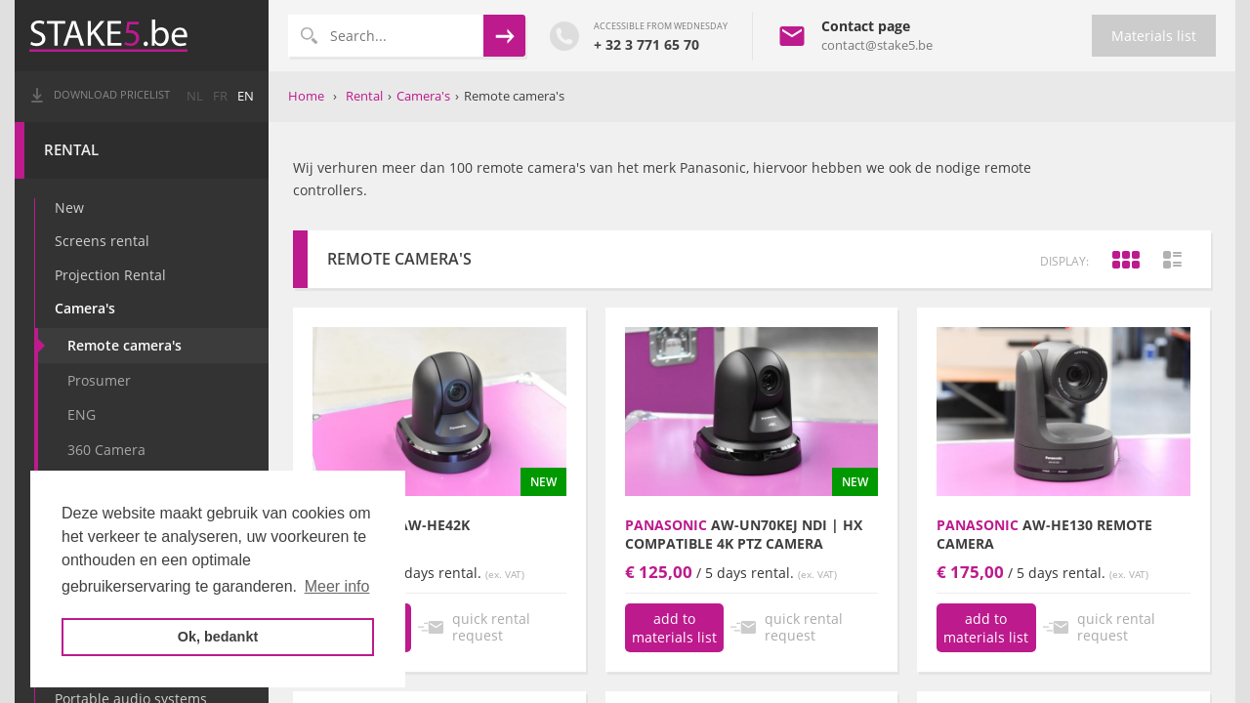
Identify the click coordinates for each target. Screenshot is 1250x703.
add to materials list (674, 627)
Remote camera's (124, 345)
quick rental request (491, 626)
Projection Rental (110, 275)
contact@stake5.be (877, 45)
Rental (71, 150)
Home (306, 95)
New (69, 207)
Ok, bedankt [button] (218, 636)
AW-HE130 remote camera (1044, 534)
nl (195, 96)
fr (220, 96)
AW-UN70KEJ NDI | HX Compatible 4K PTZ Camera (743, 534)
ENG (81, 414)
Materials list (1153, 35)
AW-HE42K (391, 525)
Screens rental (102, 240)
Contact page (865, 26)
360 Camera (106, 449)
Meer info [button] (337, 586)
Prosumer (99, 380)
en (245, 96)
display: (1064, 261)
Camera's (85, 308)
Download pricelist (112, 95)
